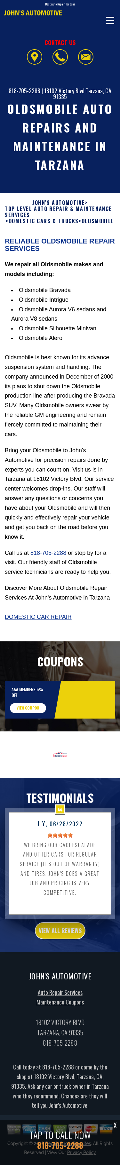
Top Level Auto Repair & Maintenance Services (58, 218)
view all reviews (60, 937)
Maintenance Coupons (60, 1008)
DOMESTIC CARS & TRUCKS (44, 228)
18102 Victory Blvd (64, 91)
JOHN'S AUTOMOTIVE (58, 209)
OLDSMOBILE (98, 228)
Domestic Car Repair (38, 623)
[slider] (60, 841)
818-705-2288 (24, 91)
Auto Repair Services (60, 999)
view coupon (28, 714)
